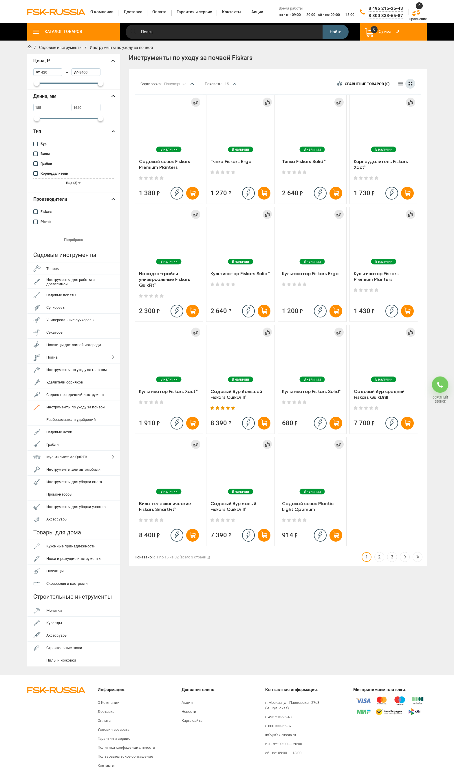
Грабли (46, 164)
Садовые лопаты (61, 295)
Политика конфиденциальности (126, 747)
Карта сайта (192, 720)
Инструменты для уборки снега (74, 482)
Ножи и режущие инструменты (73, 558)
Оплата (104, 720)
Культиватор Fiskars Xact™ (168, 391)
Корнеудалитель (54, 173)
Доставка (106, 711)
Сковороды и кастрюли (67, 583)
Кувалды (54, 623)
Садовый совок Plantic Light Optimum (308, 506)
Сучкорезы (55, 307)
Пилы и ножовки (61, 660)
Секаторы (54, 332)
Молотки (54, 610)
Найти (335, 32)
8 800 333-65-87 (386, 15)
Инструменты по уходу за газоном (76, 370)
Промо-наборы (59, 494)
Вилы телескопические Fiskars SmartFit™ (165, 506)
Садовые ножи (59, 432)
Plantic (46, 222)
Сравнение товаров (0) (363, 83)
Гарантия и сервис (114, 738)
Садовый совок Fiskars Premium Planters (164, 164)
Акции (187, 702)
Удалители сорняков (64, 382)
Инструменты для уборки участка (76, 507)
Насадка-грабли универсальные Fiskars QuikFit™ (164, 279)
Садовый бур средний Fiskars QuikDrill (379, 394)
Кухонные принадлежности (71, 546)
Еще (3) (73, 183)
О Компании (109, 702)
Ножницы (55, 571)
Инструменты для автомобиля (73, 469)
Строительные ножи (64, 648)
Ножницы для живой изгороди (73, 345)
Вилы (45, 154)
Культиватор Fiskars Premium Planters (376, 276)
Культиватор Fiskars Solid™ (240, 273)
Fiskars (46, 212)
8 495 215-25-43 (386, 8)
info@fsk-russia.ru (280, 735)
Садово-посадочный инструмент (75, 394)
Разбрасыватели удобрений (71, 419)
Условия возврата (113, 729)
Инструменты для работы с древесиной (70, 281)
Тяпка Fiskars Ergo (230, 161)
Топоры (53, 268)
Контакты (106, 765)
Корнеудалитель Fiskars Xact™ (381, 164)
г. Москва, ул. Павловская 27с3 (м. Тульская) (292, 705)
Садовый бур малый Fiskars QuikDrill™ (233, 506)
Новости (189, 711)
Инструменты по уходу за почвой (75, 407)
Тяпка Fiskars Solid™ (304, 161)
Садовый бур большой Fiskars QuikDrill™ (236, 394)
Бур (44, 144)
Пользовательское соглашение (125, 756)
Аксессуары (56, 519)
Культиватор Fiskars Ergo (310, 273)
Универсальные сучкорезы (70, 320)
